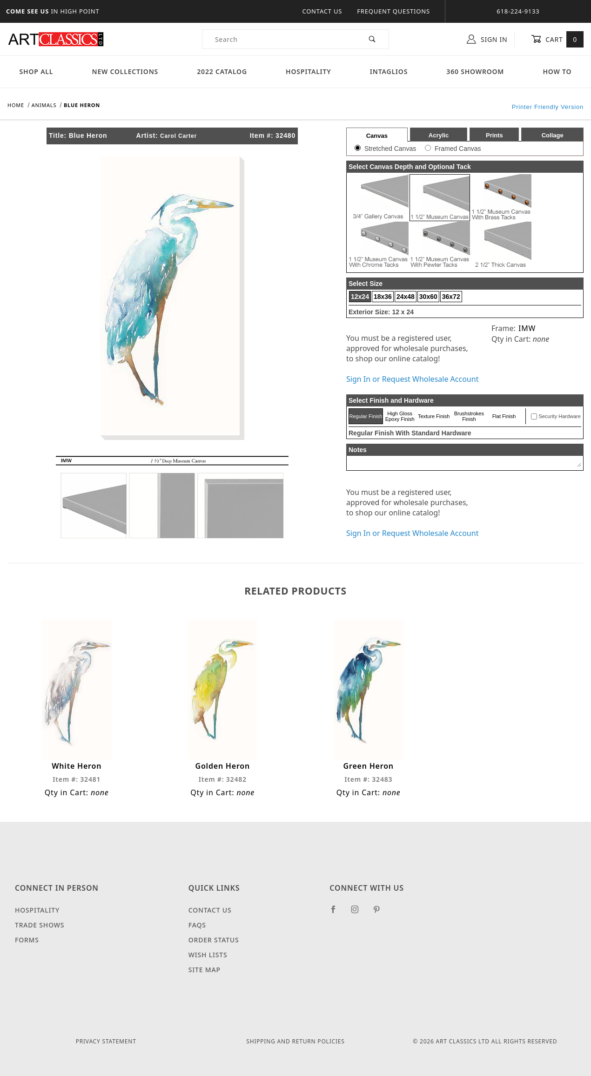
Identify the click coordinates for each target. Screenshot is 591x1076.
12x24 (360, 296)
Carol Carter (178, 136)
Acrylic (439, 135)
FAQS (197, 924)
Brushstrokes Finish (469, 416)
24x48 (405, 296)
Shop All (37, 71)
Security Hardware (559, 416)
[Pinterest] (380, 913)
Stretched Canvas (390, 148)
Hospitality (308, 71)
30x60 (428, 296)
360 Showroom (475, 71)
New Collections (125, 71)
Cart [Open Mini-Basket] (557, 39)
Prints (494, 135)
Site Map (204, 969)
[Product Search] (279, 39)
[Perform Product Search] (372, 39)
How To (557, 71)
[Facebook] (337, 913)
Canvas (377, 135)
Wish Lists (208, 954)
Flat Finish (504, 416)
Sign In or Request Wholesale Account (412, 379)
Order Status (213, 939)
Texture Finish (434, 416)
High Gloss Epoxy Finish (400, 416)
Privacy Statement (106, 1041)
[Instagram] (359, 913)
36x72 (451, 296)
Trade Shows (39, 924)
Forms (27, 939)
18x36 (383, 296)
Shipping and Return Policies (295, 1041)
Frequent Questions (393, 11)
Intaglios (389, 71)
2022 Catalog (222, 71)
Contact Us (322, 11)
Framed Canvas (458, 148)
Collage (553, 135)
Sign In (487, 39)
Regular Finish (365, 416)
